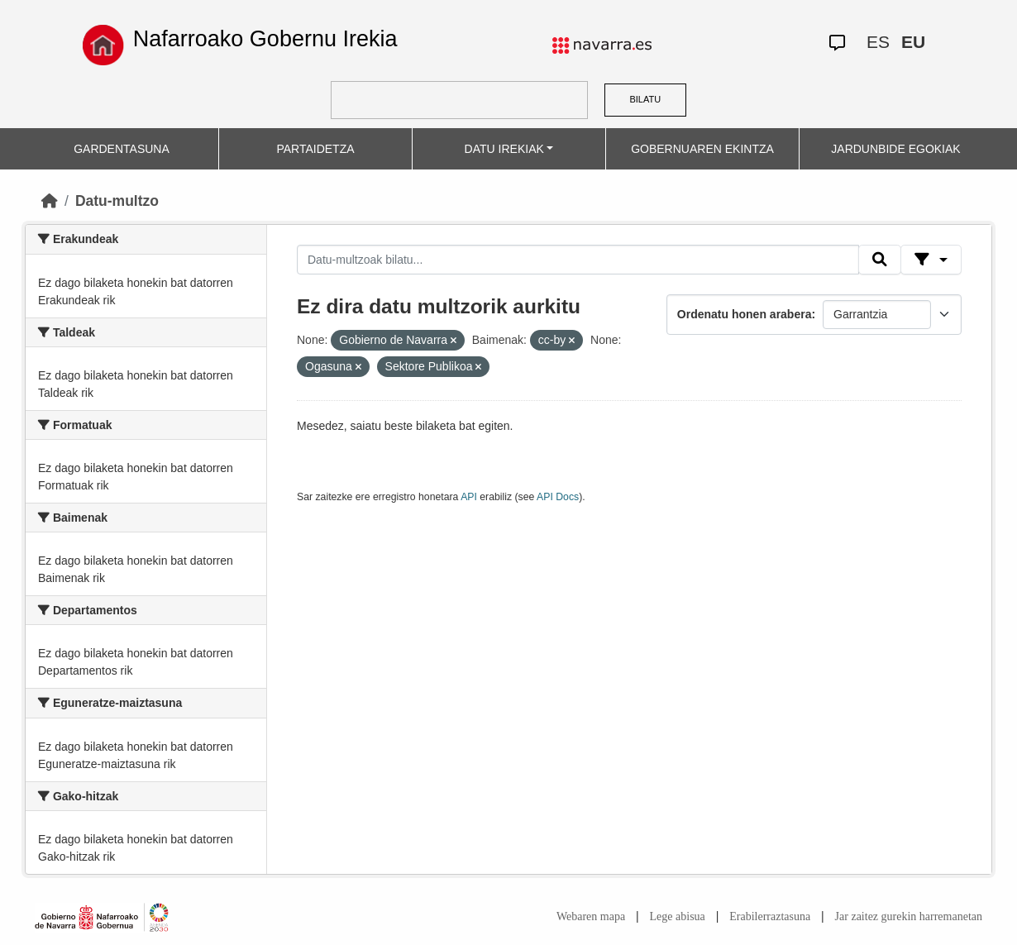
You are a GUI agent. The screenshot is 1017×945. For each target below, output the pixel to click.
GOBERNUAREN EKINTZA (702, 148)
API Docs (558, 497)
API (469, 497)
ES (878, 41)
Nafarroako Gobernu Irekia (265, 38)
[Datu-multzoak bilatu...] (578, 259)
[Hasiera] (49, 201)
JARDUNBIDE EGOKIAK (895, 148)
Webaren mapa (590, 916)
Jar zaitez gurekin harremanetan (908, 916)
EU (913, 41)
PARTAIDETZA (315, 148)
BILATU (645, 99)
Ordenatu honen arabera (744, 314)
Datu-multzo (117, 201)
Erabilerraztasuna (769, 916)
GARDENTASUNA (122, 148)
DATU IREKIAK (504, 148)
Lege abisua (677, 916)
